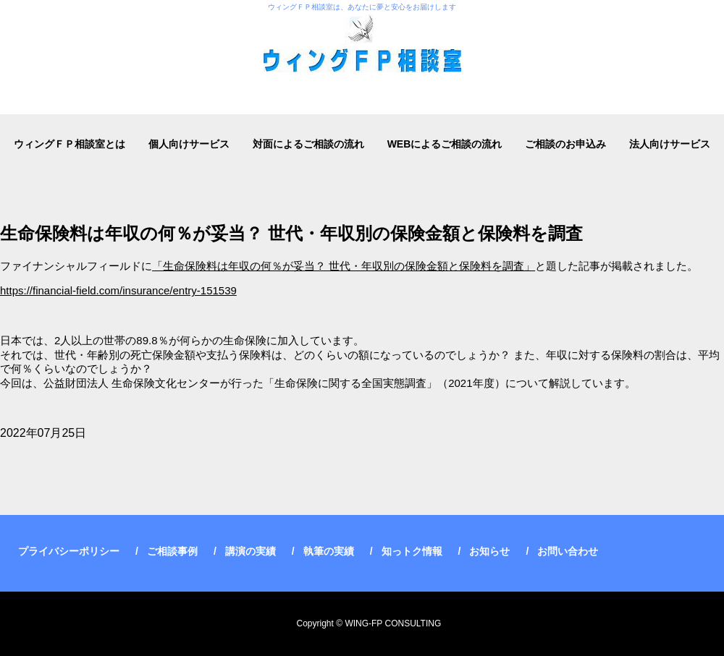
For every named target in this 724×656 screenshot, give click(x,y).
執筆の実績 (328, 551)
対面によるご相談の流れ (308, 144)
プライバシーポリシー (68, 551)
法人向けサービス (669, 144)
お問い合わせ (567, 551)
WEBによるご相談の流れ (444, 144)
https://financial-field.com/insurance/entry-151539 (118, 290)
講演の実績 (250, 551)
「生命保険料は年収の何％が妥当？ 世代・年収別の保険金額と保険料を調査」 (343, 266)
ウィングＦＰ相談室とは (69, 144)
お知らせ (489, 551)
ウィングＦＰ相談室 (362, 57)
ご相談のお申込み (565, 144)
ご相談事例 (172, 551)
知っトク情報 (412, 551)
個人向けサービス (189, 144)
